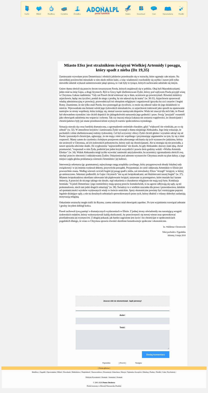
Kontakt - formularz (109, 380)
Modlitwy (35, 375)
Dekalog (146, 375)
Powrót (122, 366)
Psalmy (152, 375)
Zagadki (43, 375)
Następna (138, 366)
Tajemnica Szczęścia (134, 375)
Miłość (59, 375)
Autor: (122, 315)
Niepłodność (85, 375)
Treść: (122, 327)
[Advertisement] (104, 39)
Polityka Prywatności (93, 380)
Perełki (158, 375)
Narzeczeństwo (97, 375)
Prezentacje (107, 375)
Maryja (123, 375)
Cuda (164, 375)
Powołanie (67, 375)
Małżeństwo (76, 375)
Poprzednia (106, 366)
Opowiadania (51, 375)
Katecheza (116, 375)
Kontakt (119, 380)
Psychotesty (171, 375)
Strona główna (104, 371)
